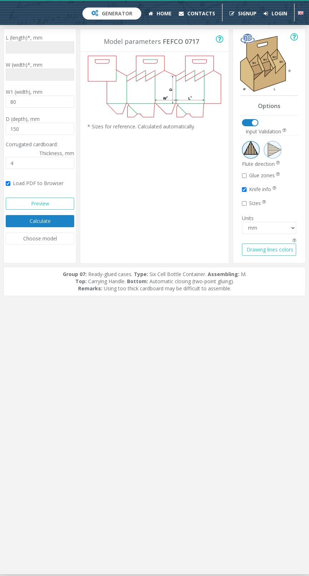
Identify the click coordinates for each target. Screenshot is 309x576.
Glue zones (261, 175)
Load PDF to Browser (35, 183)
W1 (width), (24, 91)
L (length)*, (24, 37)
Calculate (40, 221)
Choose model (40, 238)
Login (275, 13)
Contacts (197, 13)
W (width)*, (24, 64)
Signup (243, 13)
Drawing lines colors (270, 249)
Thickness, (56, 153)
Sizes (254, 203)
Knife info (259, 189)
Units (248, 218)
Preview (40, 203)
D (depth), (23, 119)
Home (160, 13)
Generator (111, 13)
